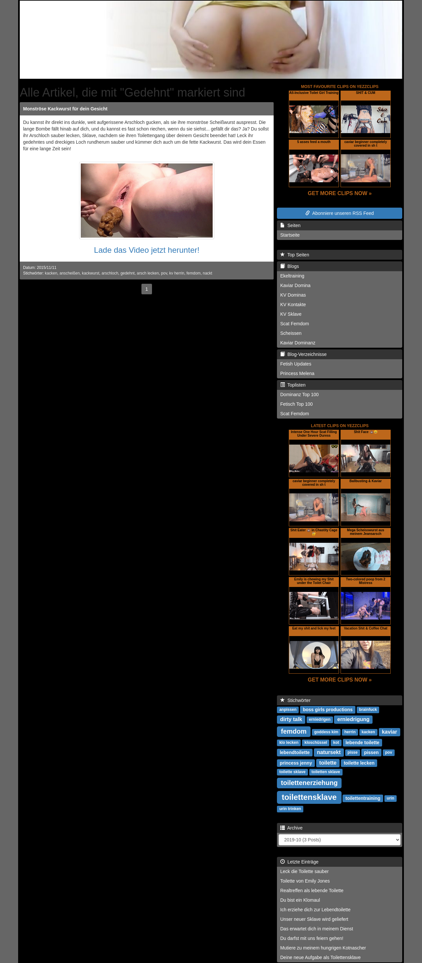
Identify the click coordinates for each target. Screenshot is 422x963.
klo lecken (288, 743)
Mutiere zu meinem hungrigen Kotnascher (323, 947)
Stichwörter (295, 700)
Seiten (290, 225)
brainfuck (368, 710)
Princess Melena (297, 373)
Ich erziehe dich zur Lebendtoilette (315, 909)
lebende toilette (362, 742)
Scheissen (291, 333)
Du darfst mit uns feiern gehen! (311, 938)
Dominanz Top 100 (299, 394)
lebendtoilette (295, 752)
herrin (350, 732)
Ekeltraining (292, 275)
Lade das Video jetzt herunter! (146, 250)
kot (336, 743)
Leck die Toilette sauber (304, 871)
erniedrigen (319, 719)
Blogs (289, 266)
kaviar (389, 732)
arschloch (110, 273)
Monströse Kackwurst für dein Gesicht (65, 108)
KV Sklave (291, 314)
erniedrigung (353, 719)
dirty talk (291, 719)
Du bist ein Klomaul (300, 900)
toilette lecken (359, 763)
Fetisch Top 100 (296, 404)
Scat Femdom (294, 323)
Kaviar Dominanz (298, 342)
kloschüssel (315, 743)
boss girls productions (328, 709)
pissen (371, 752)
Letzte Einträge (299, 861)
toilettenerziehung (309, 782)
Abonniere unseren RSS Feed (339, 213)
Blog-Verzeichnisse (303, 354)
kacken (51, 273)
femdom (194, 273)
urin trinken (290, 809)
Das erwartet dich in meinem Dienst (316, 928)
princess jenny (296, 763)
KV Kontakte (293, 304)
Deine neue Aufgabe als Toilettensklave (320, 957)
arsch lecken (148, 273)
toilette (327, 763)
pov (164, 273)
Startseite (290, 235)
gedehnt (127, 273)
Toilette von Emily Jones (305, 881)
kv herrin (176, 273)
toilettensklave (309, 797)
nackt (207, 273)
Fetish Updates (295, 363)
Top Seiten (294, 254)
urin (390, 798)
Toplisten (293, 385)
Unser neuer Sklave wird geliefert (314, 919)
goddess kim (326, 732)
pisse (352, 752)
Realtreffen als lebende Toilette (312, 890)
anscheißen (69, 273)
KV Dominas (293, 295)
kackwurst (90, 273)
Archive (291, 828)
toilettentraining (363, 798)
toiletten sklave (326, 772)
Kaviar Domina (295, 285)
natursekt (329, 752)
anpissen (287, 710)
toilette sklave (292, 772)
